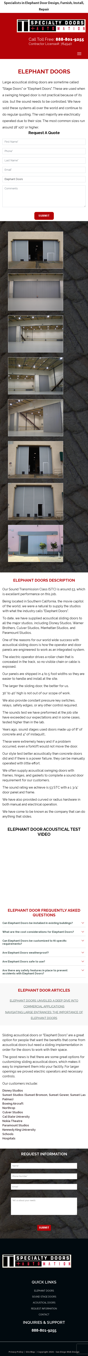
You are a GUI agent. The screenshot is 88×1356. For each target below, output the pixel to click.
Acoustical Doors (44, 1302)
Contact (44, 1314)
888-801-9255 (70, 39)
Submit (44, 215)
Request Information (44, 1308)
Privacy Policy (16, 1352)
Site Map (30, 1352)
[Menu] (79, 54)
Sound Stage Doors (44, 1296)
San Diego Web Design (67, 1352)
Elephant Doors (44, 1290)
